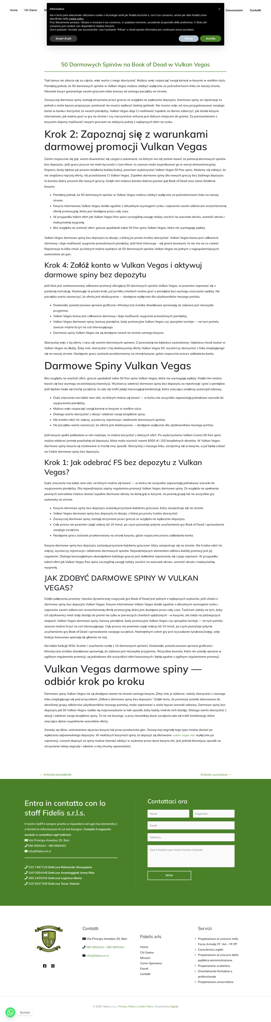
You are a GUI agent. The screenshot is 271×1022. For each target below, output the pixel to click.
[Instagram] (53, 966)
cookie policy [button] (76, 18)
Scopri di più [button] (63, 38)
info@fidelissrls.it (40, 851)
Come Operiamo (151, 963)
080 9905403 (60, 845)
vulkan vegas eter (184, 735)
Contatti (256, 10)
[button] (219, 9)
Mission (145, 958)
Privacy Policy (127, 1007)
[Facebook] (45, 966)
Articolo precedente (55, 774)
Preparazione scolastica (214, 966)
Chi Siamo (28, 10)
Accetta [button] (210, 38)
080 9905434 (38, 845)
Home (13, 10)
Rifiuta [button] (189, 38)
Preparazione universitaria (216, 982)
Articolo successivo (215, 774)
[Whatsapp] (10, 1012)
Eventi (144, 969)
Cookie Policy (145, 1007)
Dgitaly (174, 1007)
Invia (169, 877)
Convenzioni (235, 10)
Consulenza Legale (211, 949)
